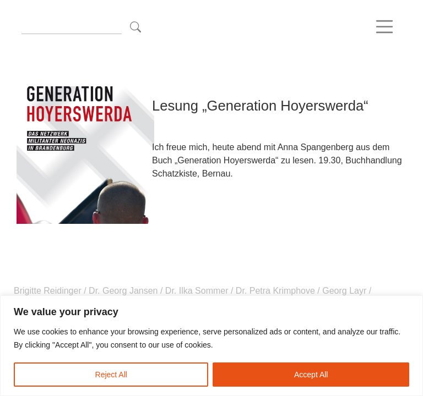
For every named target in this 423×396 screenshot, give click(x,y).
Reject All (111, 374)
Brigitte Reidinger (49, 290)
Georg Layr (344, 290)
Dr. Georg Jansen (123, 290)
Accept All (311, 374)
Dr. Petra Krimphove (275, 290)
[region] (211, 345)
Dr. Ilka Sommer (196, 290)
